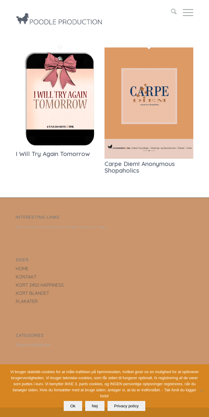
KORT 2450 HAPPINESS (40, 285)
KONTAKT (26, 277)
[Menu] (185, 12)
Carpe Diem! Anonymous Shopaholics (139, 167)
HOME (22, 269)
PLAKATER (27, 301)
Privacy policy (126, 406)
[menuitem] (171, 12)
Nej (95, 406)
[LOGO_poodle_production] (87, 12)
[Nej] (201, 391)
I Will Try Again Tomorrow (53, 154)
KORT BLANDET (32, 293)
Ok (73, 406)
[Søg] (171, 12)
